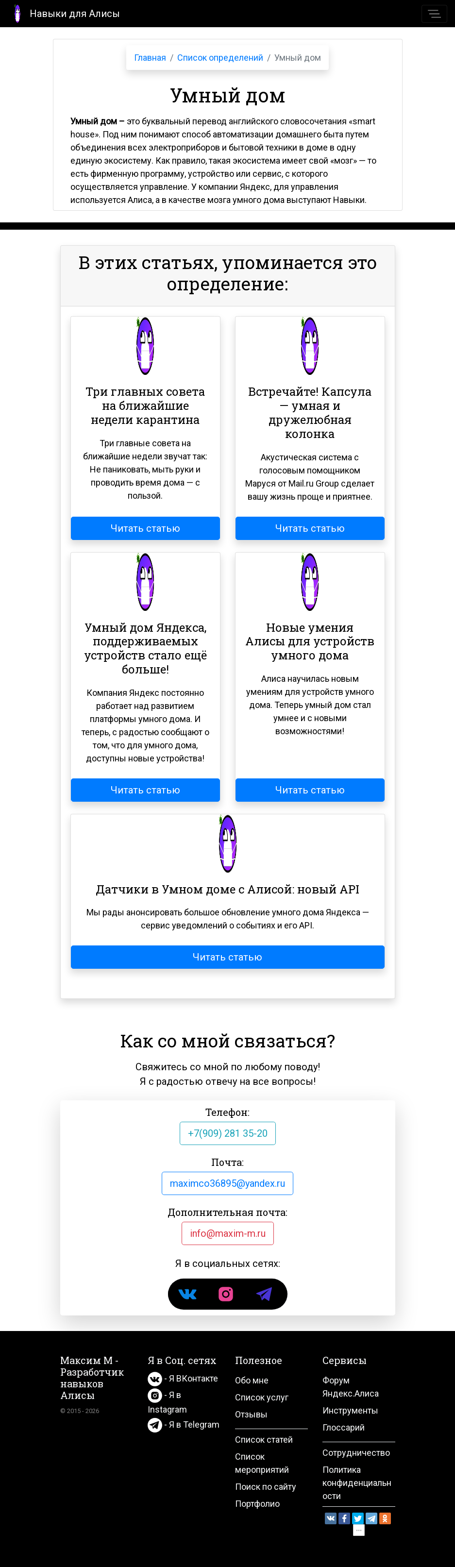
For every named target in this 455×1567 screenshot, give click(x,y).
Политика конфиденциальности (356, 1483)
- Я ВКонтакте (183, 1378)
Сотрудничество (356, 1453)
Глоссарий (343, 1427)
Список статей (264, 1439)
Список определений (220, 57)
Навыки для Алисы (64, 12)
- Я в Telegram (183, 1424)
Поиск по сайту (265, 1487)
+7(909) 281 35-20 (228, 1133)
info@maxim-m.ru (228, 1233)
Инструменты (350, 1410)
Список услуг (261, 1397)
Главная (150, 57)
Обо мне (252, 1380)
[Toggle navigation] (434, 14)
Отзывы (251, 1414)
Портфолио (257, 1504)
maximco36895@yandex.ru (227, 1183)
